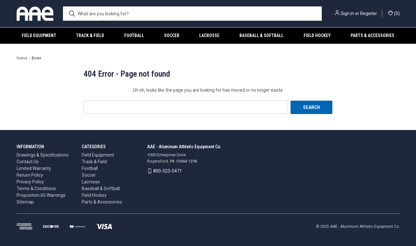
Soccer (171, 35)
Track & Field (90, 35)
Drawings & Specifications (43, 154)
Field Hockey (317, 35)
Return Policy (30, 174)
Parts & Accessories (372, 35)
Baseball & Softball (261, 35)
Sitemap (25, 201)
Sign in (347, 13)
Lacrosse (209, 35)
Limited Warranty (34, 168)
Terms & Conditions (36, 188)
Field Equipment (39, 35)
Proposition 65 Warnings (41, 194)
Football (134, 35)
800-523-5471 (167, 170)
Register (368, 13)
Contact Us (28, 161)
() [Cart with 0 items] (394, 13)
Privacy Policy (30, 181)
